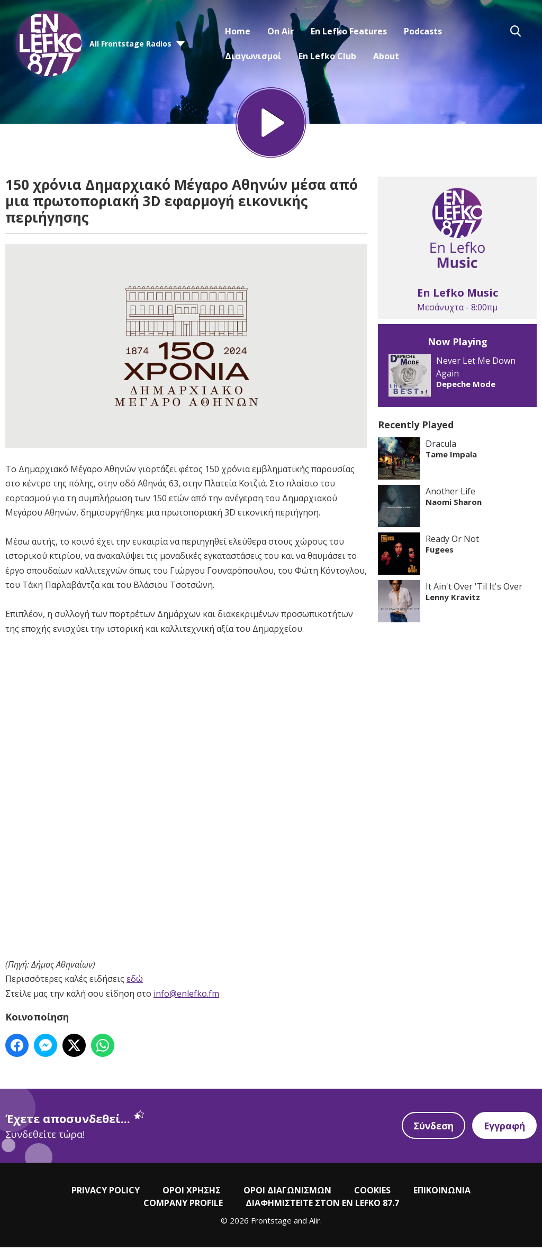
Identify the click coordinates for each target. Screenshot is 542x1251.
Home (237, 31)
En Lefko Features (349, 31)
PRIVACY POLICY (105, 1193)
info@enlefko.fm (186, 996)
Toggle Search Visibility (515, 31)
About (386, 56)
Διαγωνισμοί (253, 56)
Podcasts (423, 31)
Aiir (314, 1223)
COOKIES (372, 1193)
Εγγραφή (504, 1129)
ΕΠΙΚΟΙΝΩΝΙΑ (442, 1193)
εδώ (135, 982)
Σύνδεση (432, 1129)
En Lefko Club (327, 56)
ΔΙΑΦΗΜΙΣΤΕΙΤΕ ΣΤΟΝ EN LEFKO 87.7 (322, 1206)
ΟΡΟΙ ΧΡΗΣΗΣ (191, 1193)
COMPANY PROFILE (183, 1206)
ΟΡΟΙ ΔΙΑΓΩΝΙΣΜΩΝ (287, 1193)
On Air (280, 31)
